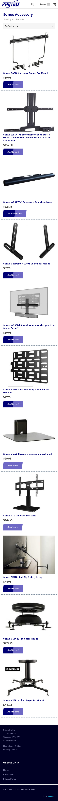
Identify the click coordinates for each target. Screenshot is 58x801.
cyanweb (51, 796)
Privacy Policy (9, 779)
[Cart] (54, 4)
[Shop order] (29, 26)
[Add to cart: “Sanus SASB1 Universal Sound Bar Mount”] (13, 84)
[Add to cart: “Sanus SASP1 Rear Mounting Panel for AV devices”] (13, 404)
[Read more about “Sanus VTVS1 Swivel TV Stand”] (12, 527)
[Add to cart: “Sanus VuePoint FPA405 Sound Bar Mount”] (13, 275)
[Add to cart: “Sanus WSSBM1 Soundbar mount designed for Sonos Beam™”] (13, 339)
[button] (32, 4)
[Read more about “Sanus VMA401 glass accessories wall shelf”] (12, 465)
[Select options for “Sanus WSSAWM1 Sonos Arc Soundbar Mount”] (14, 213)
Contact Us (8, 774)
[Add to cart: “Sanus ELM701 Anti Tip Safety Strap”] (13, 588)
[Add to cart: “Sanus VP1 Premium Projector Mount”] (13, 711)
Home (6, 770)
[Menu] (44, 4)
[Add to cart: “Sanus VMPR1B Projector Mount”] (13, 650)
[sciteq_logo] (11, 4)
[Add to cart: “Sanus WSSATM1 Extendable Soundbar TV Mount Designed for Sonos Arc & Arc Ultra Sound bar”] (13, 152)
